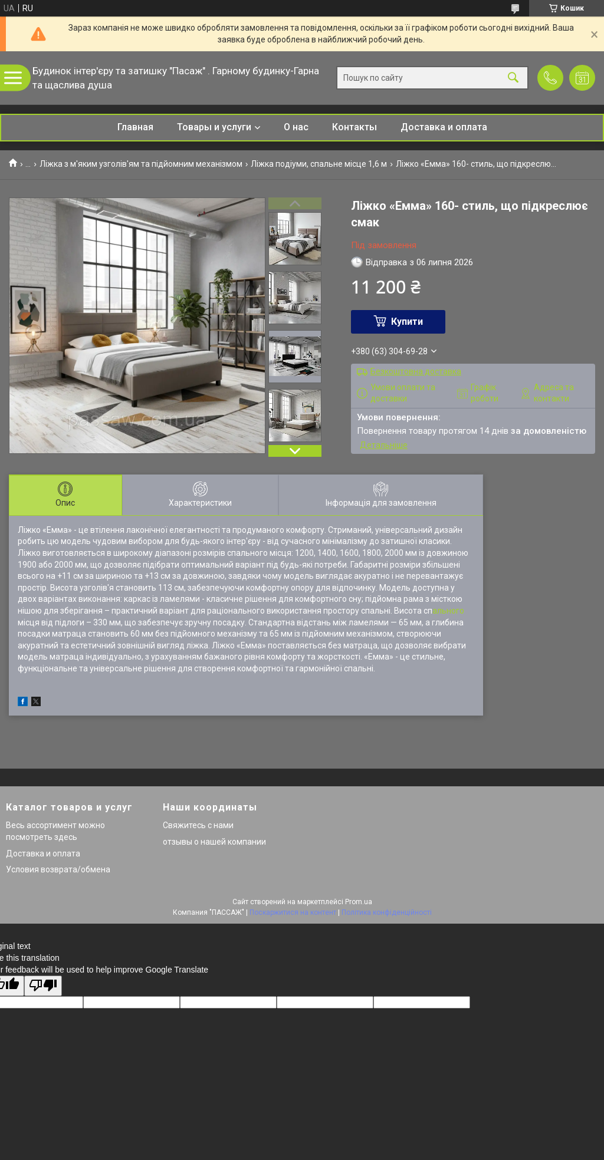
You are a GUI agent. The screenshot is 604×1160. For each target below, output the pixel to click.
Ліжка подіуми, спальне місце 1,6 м (319, 164)
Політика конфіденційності (387, 912)
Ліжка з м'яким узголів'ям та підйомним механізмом (141, 164)
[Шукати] (513, 78)
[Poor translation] (43, 986)
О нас (296, 127)
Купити (407, 321)
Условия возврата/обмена (58, 869)
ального (448, 610)
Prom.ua (358, 902)
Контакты (354, 127)
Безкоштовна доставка (415, 371)
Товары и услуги (214, 127)
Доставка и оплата (444, 127)
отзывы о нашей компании (214, 841)
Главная (135, 127)
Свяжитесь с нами (198, 825)
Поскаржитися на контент (293, 912)
